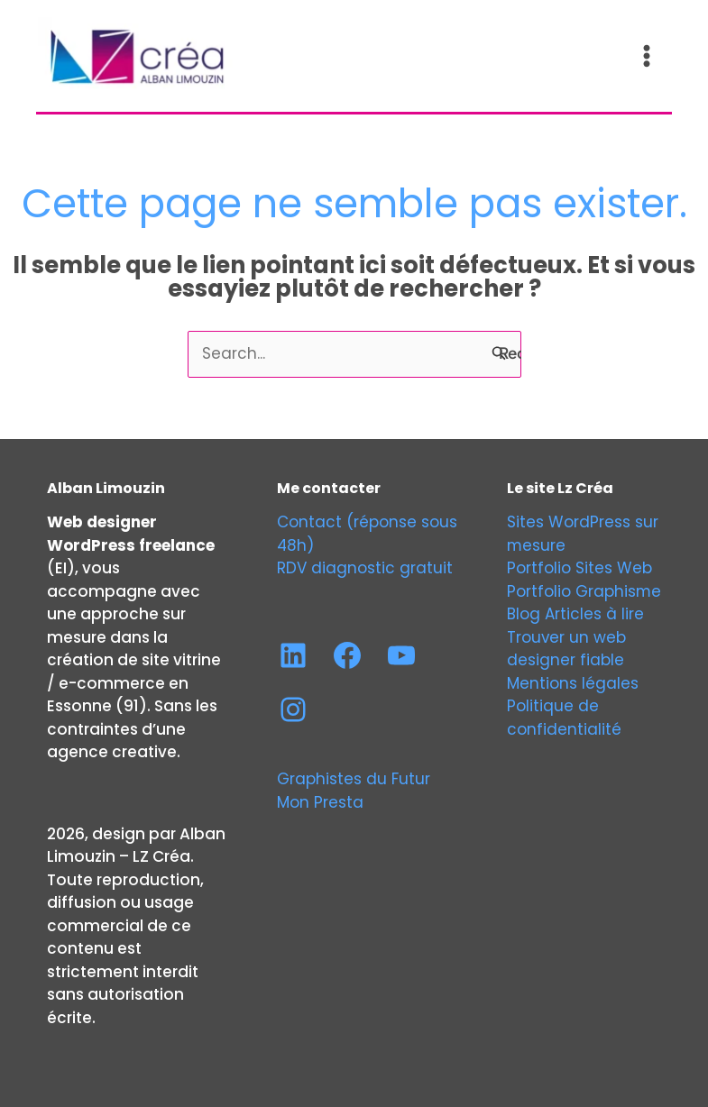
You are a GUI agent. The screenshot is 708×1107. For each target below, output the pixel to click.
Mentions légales (573, 680)
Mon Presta (320, 799)
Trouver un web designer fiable (567, 646)
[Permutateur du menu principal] (648, 55)
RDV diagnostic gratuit (365, 565)
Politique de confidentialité (564, 714)
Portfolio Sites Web (579, 565)
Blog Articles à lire (575, 611)
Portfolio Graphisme (584, 588)
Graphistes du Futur (353, 776)
